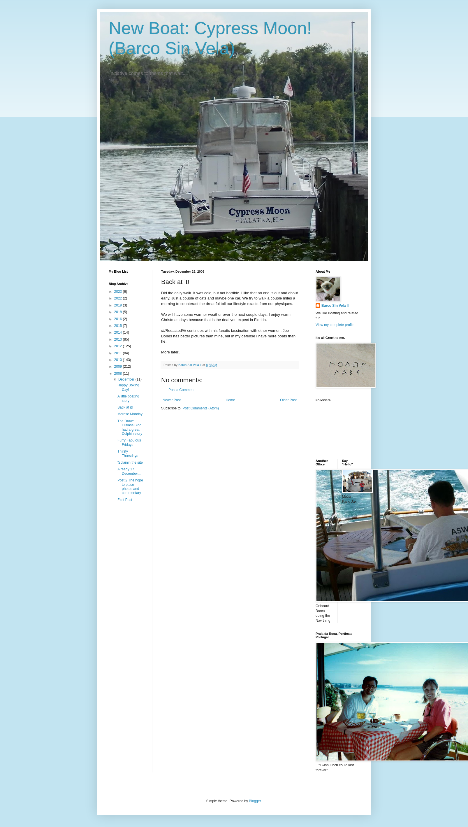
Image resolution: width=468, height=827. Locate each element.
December (127, 379)
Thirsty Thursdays (127, 453)
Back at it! (125, 407)
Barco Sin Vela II (335, 306)
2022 (118, 298)
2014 (118, 332)
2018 (118, 312)
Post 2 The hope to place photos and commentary (130, 486)
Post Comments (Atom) (200, 408)
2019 (118, 305)
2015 (118, 326)
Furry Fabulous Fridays (129, 442)
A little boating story (128, 398)
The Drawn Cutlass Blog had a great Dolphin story (129, 427)
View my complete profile (335, 325)
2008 (118, 374)
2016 (118, 319)
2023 (118, 292)
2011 (118, 353)
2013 (118, 339)
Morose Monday (129, 414)
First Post (124, 500)
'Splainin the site (130, 462)
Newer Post (172, 400)
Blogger (255, 801)
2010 (118, 360)
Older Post (288, 400)
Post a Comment (181, 390)
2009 (118, 367)
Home (230, 400)
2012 (118, 346)
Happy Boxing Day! (128, 387)
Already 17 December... (129, 471)
